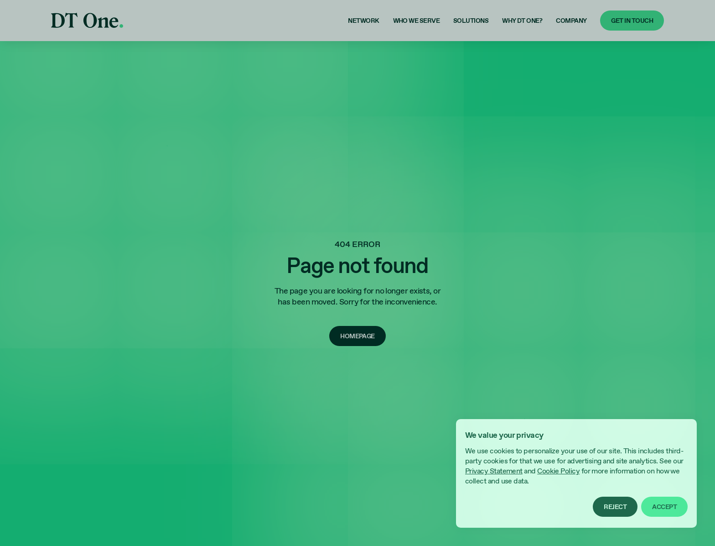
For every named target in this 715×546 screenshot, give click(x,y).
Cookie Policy (558, 471)
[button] (615, 507)
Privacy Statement (494, 471)
